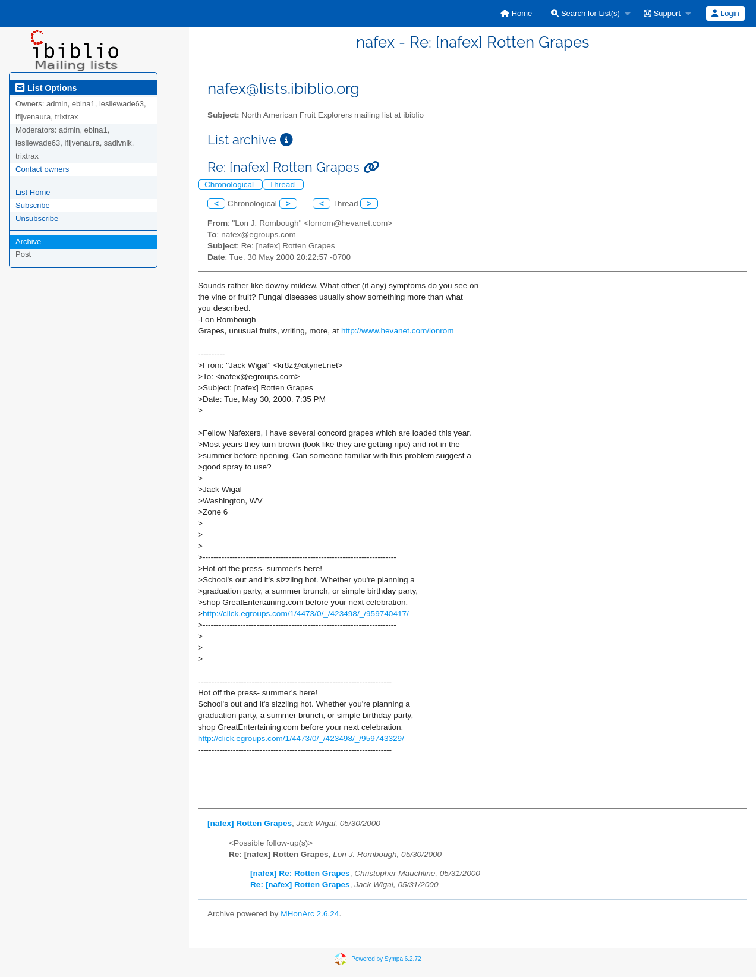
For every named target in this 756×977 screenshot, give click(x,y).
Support (662, 13)
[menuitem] (516, 13)
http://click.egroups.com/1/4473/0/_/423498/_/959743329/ (301, 738)
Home (516, 13)
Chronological (230, 184)
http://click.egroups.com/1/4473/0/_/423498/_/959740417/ (306, 613)
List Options (46, 88)
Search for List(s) (585, 13)
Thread (283, 184)
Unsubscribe (36, 218)
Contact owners (42, 169)
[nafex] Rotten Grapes (249, 823)
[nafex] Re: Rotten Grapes (300, 873)
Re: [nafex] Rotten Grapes (300, 884)
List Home (33, 192)
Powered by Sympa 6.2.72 (386, 958)
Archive (28, 241)
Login (725, 13)
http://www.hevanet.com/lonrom (397, 330)
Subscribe (32, 205)
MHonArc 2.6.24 (310, 913)
